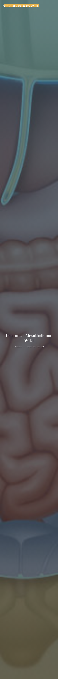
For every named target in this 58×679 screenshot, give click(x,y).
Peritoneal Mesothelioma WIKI (20, 5)
